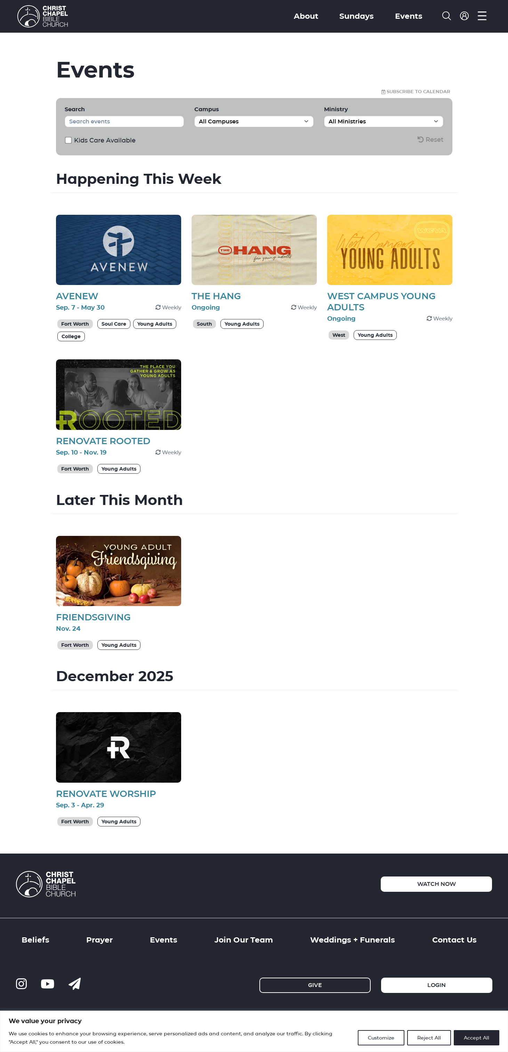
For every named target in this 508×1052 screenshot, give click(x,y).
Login (436, 985)
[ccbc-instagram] (21, 984)
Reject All (429, 1038)
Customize (381, 1038)
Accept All (476, 1038)
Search (75, 109)
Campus (206, 109)
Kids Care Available (101, 140)
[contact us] (74, 984)
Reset (430, 139)
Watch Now (436, 884)
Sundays (356, 16)
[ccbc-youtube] (48, 984)
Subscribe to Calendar (415, 92)
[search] (446, 16)
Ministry (336, 109)
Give (315, 985)
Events (408, 16)
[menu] (482, 16)
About (306, 16)
